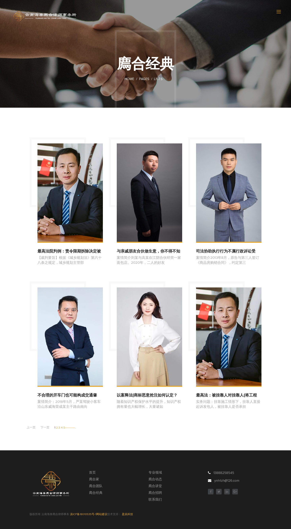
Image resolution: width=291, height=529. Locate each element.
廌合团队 (95, 486)
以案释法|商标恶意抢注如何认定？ (147, 395)
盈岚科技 (127, 514)
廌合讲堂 (155, 486)
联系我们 (155, 499)
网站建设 (101, 514)
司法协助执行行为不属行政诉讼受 (226, 251)
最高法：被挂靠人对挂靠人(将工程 (226, 395)
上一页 (31, 427)
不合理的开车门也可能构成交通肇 (67, 395)
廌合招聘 (155, 493)
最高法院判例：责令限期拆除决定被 (69, 251)
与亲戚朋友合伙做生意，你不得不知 (148, 251)
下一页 (44, 427)
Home (129, 79)
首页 (92, 472)
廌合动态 (155, 479)
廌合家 (94, 479)
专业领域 (155, 472)
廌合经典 (95, 493)
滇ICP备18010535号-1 (83, 514)
